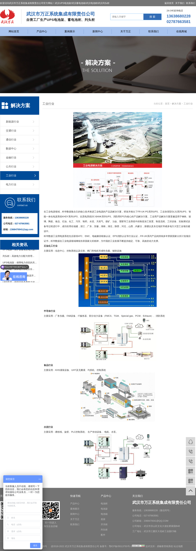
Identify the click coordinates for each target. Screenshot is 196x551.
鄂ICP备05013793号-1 (120, 546)
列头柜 (104, 529)
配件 (103, 535)
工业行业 (188, 103)
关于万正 (125, 31)
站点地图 (178, 546)
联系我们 (190, 3)
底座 (103, 519)
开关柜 (104, 524)
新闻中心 (97, 31)
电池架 (104, 508)
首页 (167, 103)
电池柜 (104, 503)
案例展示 (70, 31)
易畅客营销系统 (165, 546)
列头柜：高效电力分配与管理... (18, 256)
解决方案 (176, 103)
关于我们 (179, 3)
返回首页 (169, 3)
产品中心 (42, 31)
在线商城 (181, 31)
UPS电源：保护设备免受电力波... (20, 250)
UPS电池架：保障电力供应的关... (20, 263)
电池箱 (104, 514)
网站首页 (14, 31)
